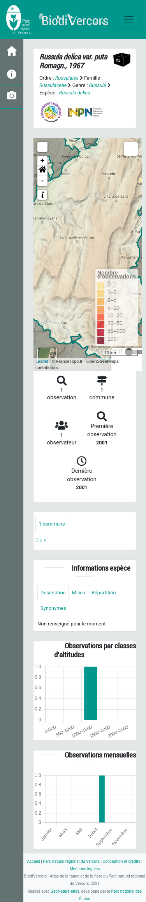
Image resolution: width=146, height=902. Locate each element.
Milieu (78, 593)
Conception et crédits (122, 861)
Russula (97, 85)
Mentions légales (85, 868)
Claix (40, 540)
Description (53, 593)
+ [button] (42, 160)
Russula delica (74, 93)
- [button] (42, 181)
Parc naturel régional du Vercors (71, 861)
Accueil (33, 861)
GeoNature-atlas (65, 891)
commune (52, 524)
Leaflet (41, 361)
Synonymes (53, 608)
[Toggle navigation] (129, 20)
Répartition (103, 593)
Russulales (67, 78)
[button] (42, 171)
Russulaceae (53, 85)
